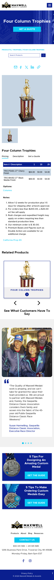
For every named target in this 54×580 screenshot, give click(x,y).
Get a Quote (27, 29)
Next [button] (39, 303)
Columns (7, 190)
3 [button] (28, 443)
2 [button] (25, 443)
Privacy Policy (27, 573)
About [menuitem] (23, 533)
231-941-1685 (33, 546)
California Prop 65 (12, 240)
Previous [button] (15, 303)
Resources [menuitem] (38, 533)
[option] (27, 100)
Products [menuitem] (6, 50)
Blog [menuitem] (30, 533)
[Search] (24, 55)
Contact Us (27, 540)
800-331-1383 (19, 546)
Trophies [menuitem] (17, 50)
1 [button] (23, 443)
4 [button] (31, 443)
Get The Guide (36, 475)
